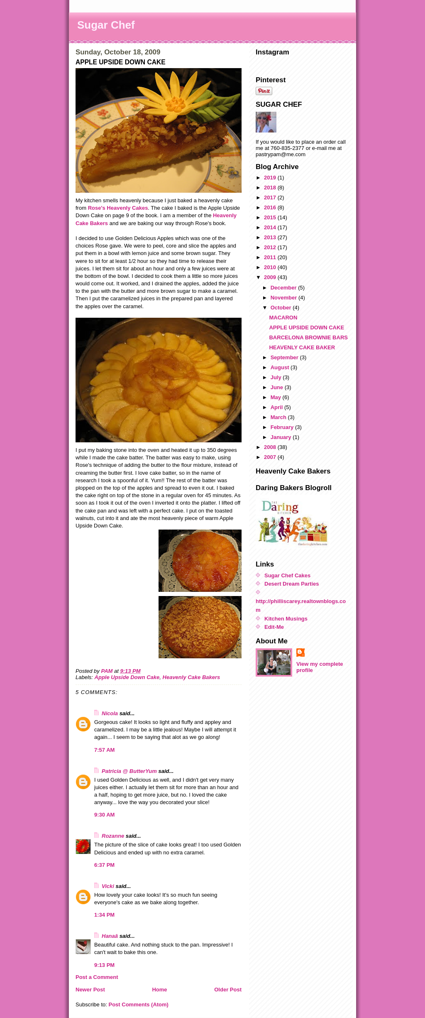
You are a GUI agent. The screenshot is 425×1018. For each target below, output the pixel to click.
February (283, 427)
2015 (271, 217)
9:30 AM (104, 815)
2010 (271, 267)
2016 (271, 207)
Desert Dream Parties (291, 584)
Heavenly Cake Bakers (191, 677)
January (282, 437)
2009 (271, 277)
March (279, 417)
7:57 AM (104, 750)
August (281, 367)
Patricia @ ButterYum (129, 771)
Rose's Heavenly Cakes (118, 208)
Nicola (110, 713)
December (284, 288)
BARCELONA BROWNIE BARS (308, 337)
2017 (271, 197)
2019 (271, 177)
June (278, 387)
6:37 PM (104, 865)
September (285, 357)
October (282, 307)
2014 (271, 227)
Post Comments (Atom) (139, 1004)
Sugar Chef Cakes (287, 575)
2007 (271, 457)
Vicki (108, 886)
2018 (271, 187)
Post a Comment (97, 977)
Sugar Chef (106, 25)
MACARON (283, 317)
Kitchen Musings (286, 619)
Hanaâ (110, 936)
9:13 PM (104, 965)
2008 (271, 447)
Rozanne (113, 836)
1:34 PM (104, 915)
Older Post (228, 989)
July (277, 377)
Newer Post (90, 989)
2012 (271, 247)
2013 (271, 237)
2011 (271, 257)
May (277, 397)
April (277, 407)
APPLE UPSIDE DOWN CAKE (306, 327)
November (284, 297)
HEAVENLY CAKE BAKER (302, 347)
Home (159, 989)
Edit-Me (274, 627)
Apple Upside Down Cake (127, 677)
